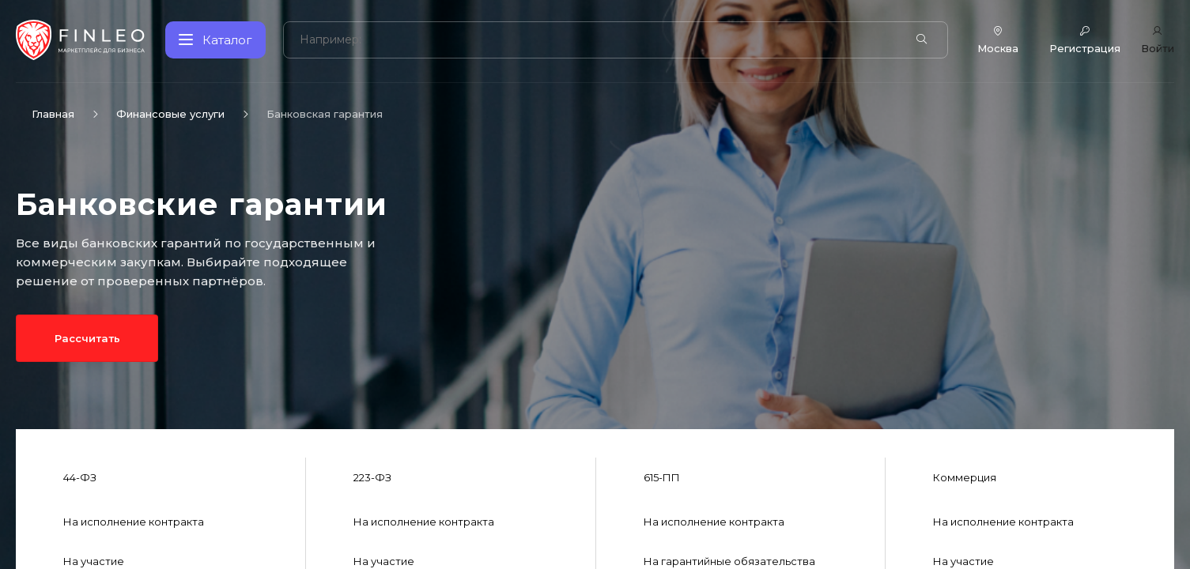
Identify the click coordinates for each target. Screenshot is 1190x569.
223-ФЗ (372, 477)
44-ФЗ (79, 477)
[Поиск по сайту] (598, 40)
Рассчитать (86, 338)
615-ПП (662, 477)
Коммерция (964, 477)
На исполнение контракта (133, 521)
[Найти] (921, 39)
